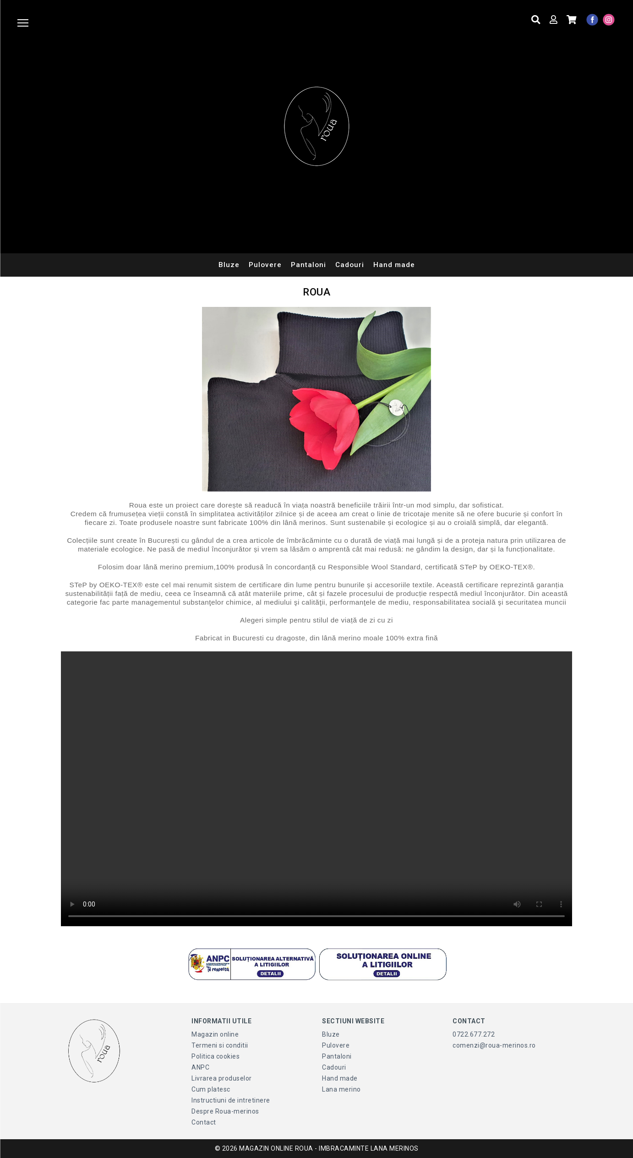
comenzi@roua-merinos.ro (494, 1045)
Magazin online (215, 1034)
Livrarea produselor (221, 1078)
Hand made (394, 265)
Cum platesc (210, 1089)
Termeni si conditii (219, 1045)
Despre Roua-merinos (225, 1111)
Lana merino (341, 1089)
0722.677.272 (474, 1034)
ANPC (200, 1067)
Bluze (229, 265)
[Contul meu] (552, 20)
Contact (203, 1122)
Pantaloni (308, 265)
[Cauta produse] (534, 20)
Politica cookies (215, 1056)
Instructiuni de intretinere (230, 1100)
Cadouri (349, 265)
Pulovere (265, 265)
